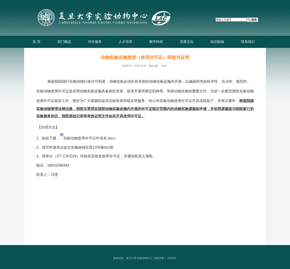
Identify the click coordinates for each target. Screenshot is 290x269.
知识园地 (217, 42)
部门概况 (64, 42)
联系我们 (248, 42)
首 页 (36, 42)
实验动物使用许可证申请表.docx (89, 138)
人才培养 (125, 42)
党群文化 (187, 42)
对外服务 (95, 42)
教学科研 (156, 42)
